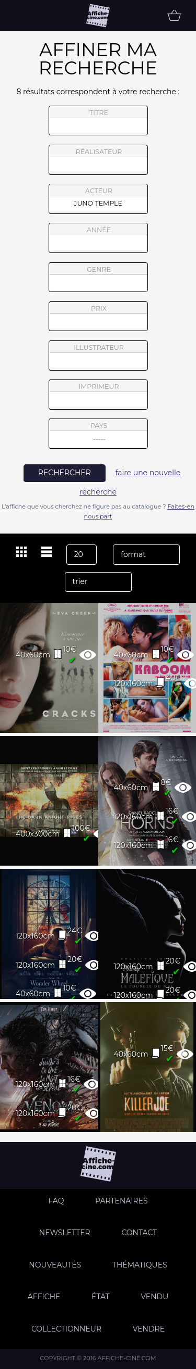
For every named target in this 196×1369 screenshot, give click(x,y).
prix (98, 316)
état (100, 1296)
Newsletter (64, 1232)
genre (98, 278)
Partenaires (121, 1201)
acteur (98, 199)
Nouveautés (55, 1265)
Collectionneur (66, 1329)
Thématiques (139, 1265)
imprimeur (98, 395)
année (98, 238)
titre (98, 121)
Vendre (149, 1329)
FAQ (56, 1201)
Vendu (154, 1296)
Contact (139, 1232)
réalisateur (98, 160)
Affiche (44, 1296)
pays (98, 435)
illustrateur (98, 355)
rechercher (64, 472)
